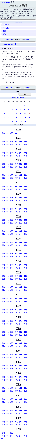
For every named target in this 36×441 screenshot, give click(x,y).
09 (12, 144)
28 (21, 121)
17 (4, 117)
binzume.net (6, 2)
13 (16, 113)
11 (21, 144)
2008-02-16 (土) (9, 44)
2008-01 (9, 39)
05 (21, 141)
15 (25, 113)
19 (12, 117)
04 (16, 133)
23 (29, 117)
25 (8, 121)
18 (8, 117)
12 (12, 113)
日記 (4, 34)
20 (16, 117)
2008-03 (27, 39)
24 (4, 121)
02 (8, 133)
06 (25, 141)
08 (8, 144)
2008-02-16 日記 (18, 5)
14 (21, 113)
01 (13, 98)
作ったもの (6, 28)
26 (12, 121)
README (6, 25)
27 (16, 121)
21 (21, 117)
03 (23, 98)
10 (4, 113)
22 (25, 117)
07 (3, 144)
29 (25, 121)
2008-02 (18, 98)
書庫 (4, 31)
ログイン (3, 439)
